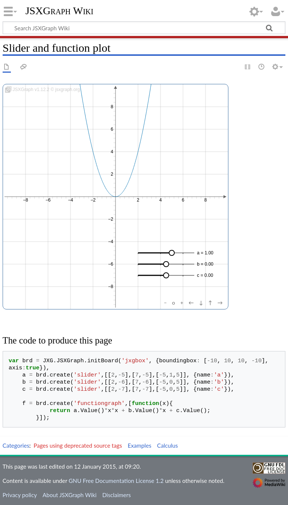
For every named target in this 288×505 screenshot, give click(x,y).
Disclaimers (116, 495)
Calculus (167, 445)
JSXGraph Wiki (59, 11)
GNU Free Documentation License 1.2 (116, 480)
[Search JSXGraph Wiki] (144, 28)
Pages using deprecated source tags (78, 445)
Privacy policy (20, 495)
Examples (139, 445)
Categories (16, 445)
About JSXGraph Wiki (69, 495)
